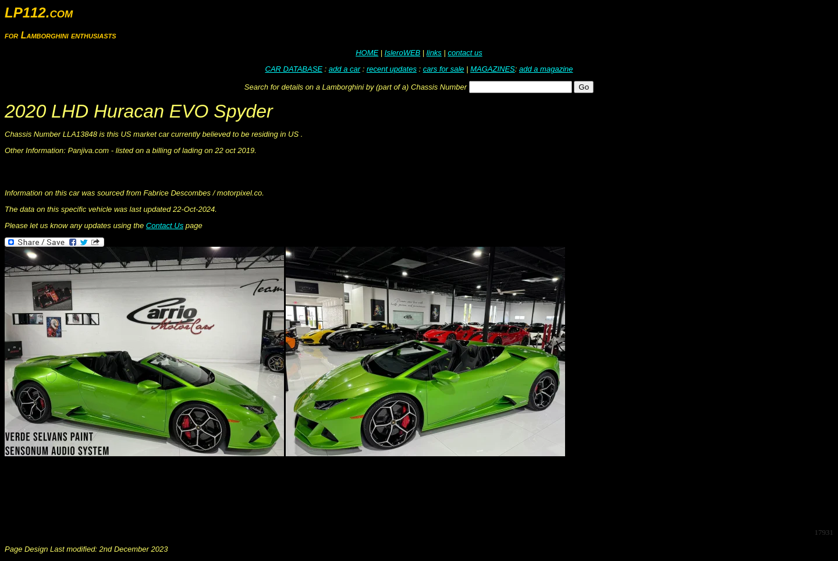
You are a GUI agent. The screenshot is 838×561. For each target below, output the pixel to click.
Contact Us (164, 225)
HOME (367, 52)
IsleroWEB (402, 52)
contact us (465, 52)
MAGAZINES (492, 69)
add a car (344, 69)
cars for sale (443, 69)
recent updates (392, 69)
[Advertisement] (216, 492)
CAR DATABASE (293, 69)
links (434, 52)
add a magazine (546, 69)
